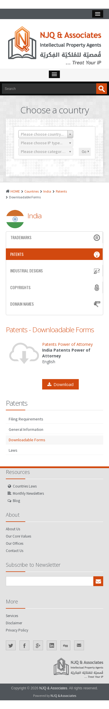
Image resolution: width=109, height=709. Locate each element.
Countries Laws (25, 486)
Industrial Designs (55, 270)
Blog (16, 500)
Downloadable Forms (27, 439)
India (47, 191)
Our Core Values (18, 536)
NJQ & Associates (53, 688)
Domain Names (55, 303)
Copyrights (55, 287)
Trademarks (55, 237)
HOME (15, 191)
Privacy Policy (17, 630)
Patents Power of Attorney (67, 344)
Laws (13, 450)
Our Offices (14, 543)
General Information (26, 429)
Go (85, 152)
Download (60, 384)
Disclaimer (14, 623)
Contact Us (14, 550)
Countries (31, 191)
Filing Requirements (26, 419)
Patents (61, 191)
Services (12, 615)
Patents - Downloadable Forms (50, 329)
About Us (13, 529)
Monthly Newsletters (28, 493)
